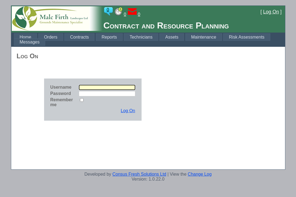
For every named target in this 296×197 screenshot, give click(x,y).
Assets (171, 37)
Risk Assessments (247, 37)
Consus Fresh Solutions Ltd (139, 174)
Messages (30, 42)
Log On (271, 12)
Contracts (79, 37)
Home (25, 37)
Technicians (141, 37)
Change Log (200, 174)
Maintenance (203, 37)
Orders (51, 37)
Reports (109, 37)
